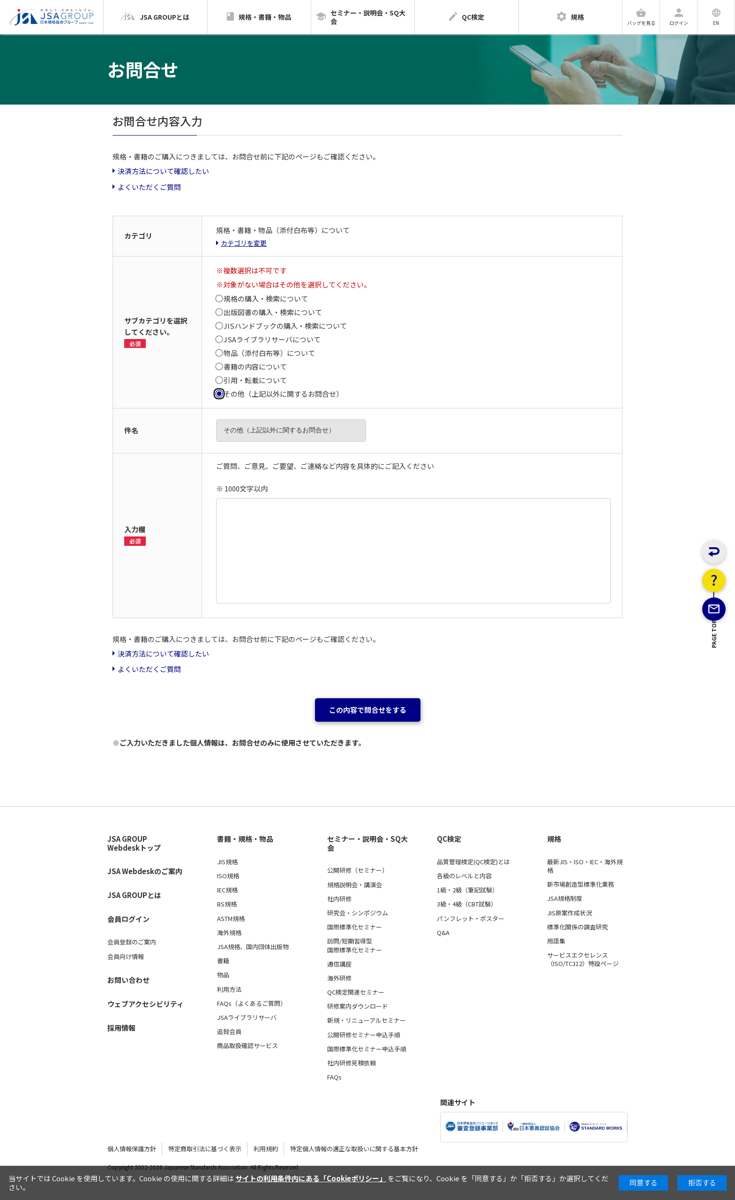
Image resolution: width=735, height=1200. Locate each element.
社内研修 (339, 899)
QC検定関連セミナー (355, 992)
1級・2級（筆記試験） (467, 890)
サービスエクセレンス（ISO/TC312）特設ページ (583, 959)
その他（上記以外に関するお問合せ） (283, 394)
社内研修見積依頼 (351, 1063)
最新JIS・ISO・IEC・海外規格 (584, 866)
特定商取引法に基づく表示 (204, 1148)
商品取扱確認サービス (247, 1046)
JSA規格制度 (564, 898)
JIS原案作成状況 (569, 913)
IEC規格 (227, 890)
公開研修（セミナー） (357, 870)
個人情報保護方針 (131, 1148)
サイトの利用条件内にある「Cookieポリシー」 (310, 1178)
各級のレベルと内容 (464, 876)
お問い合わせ (128, 980)
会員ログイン (128, 919)
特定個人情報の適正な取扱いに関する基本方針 (354, 1148)
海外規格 (229, 932)
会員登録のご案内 (131, 942)
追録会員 (229, 1031)
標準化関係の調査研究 (577, 927)
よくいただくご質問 (149, 187)
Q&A (443, 932)
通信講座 (339, 964)
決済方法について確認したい (163, 171)
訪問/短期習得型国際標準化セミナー (354, 945)
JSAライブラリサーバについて (272, 339)
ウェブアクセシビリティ (145, 1004)
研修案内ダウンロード (357, 1006)
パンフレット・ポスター (470, 918)
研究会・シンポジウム (357, 913)
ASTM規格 (231, 918)
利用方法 (229, 989)
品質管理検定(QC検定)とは (473, 862)
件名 (131, 430)
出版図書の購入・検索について (273, 312)
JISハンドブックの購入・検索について (285, 326)
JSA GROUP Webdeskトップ (134, 843)
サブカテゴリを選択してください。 (156, 332)
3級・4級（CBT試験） (467, 904)
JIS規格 (227, 862)
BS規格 (227, 904)
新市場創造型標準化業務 (580, 884)
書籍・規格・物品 (245, 839)
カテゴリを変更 (244, 243)
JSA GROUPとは (134, 895)
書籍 (223, 961)
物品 (223, 975)
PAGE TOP (714, 680)
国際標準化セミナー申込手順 (366, 1049)
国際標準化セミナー (354, 927)
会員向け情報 (125, 956)
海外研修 (339, 978)
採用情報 (121, 1028)
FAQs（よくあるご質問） (251, 1003)
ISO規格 (228, 876)
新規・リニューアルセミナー (366, 1020)
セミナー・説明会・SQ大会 (367, 843)
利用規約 (266, 1148)
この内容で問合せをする (367, 710)
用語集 (556, 941)
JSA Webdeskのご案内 (144, 871)
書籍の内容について (255, 366)
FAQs (334, 1077)
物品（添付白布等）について (269, 353)
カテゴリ (138, 236)
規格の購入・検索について (266, 298)
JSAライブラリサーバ (247, 1017)
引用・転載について (255, 380)
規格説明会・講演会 (354, 885)
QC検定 (449, 839)
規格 (554, 839)
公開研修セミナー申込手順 (363, 1035)
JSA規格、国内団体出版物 (253, 947)
